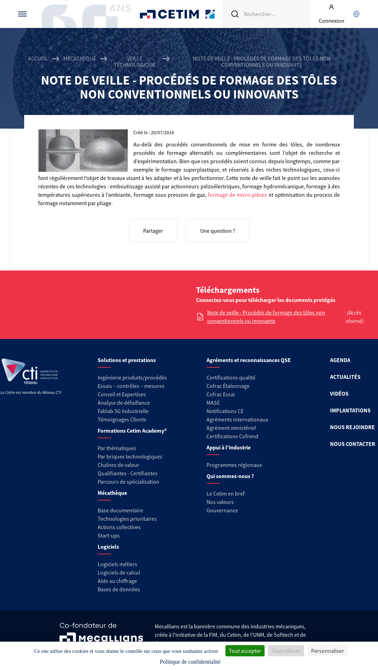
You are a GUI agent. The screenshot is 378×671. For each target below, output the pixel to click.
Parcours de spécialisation (128, 481)
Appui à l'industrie (228, 447)
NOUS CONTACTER (352, 443)
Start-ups (109, 535)
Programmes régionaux (234, 464)
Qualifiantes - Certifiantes (128, 473)
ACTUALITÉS (345, 376)
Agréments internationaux (237, 419)
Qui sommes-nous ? (230, 475)
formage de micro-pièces (237, 194)
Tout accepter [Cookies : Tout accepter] (245, 650)
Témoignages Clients (122, 419)
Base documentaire (120, 510)
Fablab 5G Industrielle (123, 410)
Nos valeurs (220, 501)
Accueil (38, 58)
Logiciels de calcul (119, 572)
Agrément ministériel (231, 427)
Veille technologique (134, 61)
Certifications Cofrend (232, 436)
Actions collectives (119, 527)
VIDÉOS (339, 393)
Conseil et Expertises (122, 394)
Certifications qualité (230, 377)
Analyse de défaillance (124, 402)
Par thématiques (117, 448)
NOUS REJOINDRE (352, 427)
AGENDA (340, 359)
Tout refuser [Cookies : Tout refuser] (286, 650)
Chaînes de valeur (118, 464)
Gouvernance (222, 510)
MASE (213, 402)
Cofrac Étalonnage (228, 385)
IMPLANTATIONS (350, 410)
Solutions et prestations (127, 359)
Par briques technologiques (130, 456)
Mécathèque (79, 58)
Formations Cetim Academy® (132, 430)
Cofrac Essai (220, 394)
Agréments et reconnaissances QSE (248, 359)
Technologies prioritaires (127, 518)
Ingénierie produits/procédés (132, 377)
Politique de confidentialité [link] (190, 662)
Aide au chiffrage (117, 580)
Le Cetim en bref (225, 493)
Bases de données (119, 589)
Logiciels (108, 546)
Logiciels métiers (117, 564)
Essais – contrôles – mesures (131, 385)
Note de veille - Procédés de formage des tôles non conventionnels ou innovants (266, 316)
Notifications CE (225, 410)
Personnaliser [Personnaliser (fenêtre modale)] (327, 650)
